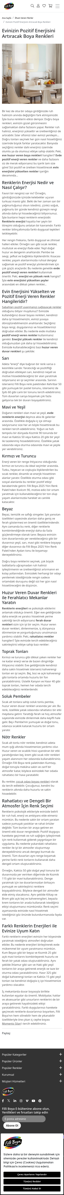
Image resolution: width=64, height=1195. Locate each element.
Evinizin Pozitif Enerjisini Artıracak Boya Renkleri (28, 22)
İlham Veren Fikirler (24, 18)
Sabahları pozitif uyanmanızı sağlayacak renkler (31, 307)
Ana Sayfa (6, 18)
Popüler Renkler (12, 1068)
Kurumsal (8, 1075)
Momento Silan (11, 1023)
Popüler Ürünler (12, 1061)
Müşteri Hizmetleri (13, 1081)
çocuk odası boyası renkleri (33, 781)
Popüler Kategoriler (14, 1054)
